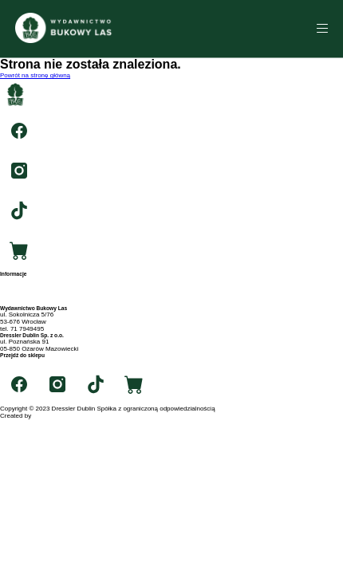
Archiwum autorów (26, 294)
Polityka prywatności (28, 301)
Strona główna (20, 280)
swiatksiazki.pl (20, 361)
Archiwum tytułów (24, 287)
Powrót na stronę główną (35, 75)
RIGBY (43, 415)
